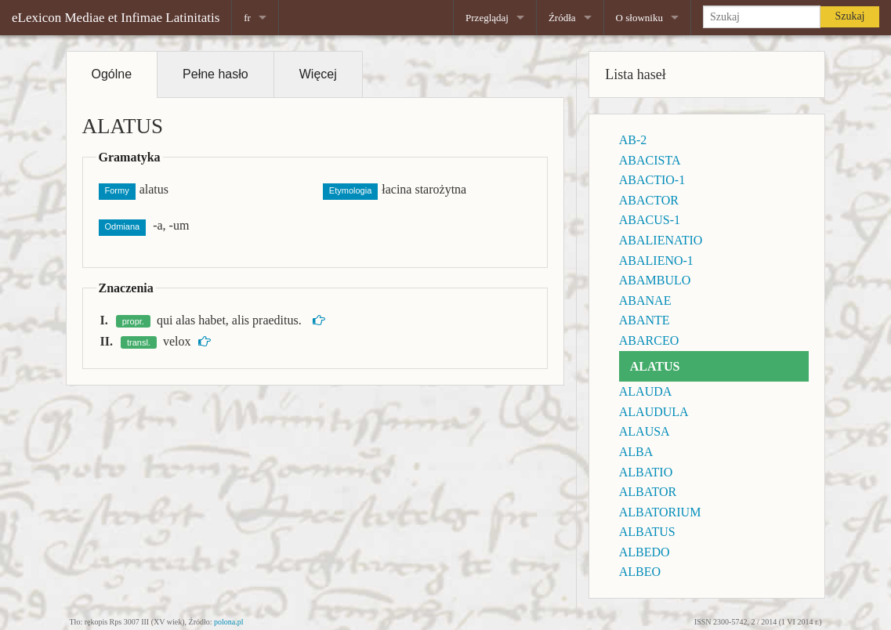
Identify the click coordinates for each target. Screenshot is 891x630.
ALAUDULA (654, 411)
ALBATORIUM (660, 512)
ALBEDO (644, 552)
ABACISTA (650, 160)
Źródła (562, 18)
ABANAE (645, 300)
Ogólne (112, 74)
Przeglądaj (487, 18)
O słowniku (639, 18)
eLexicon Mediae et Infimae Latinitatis (115, 17)
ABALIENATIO (661, 240)
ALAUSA (644, 431)
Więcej (318, 74)
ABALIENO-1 (656, 260)
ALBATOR (648, 491)
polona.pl (229, 621)
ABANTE (644, 320)
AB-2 (633, 140)
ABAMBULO (655, 280)
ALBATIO (645, 472)
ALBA (636, 451)
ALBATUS (647, 531)
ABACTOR (649, 200)
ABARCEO (649, 340)
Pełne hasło (215, 74)
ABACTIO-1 (652, 179)
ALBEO (640, 571)
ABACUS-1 (649, 219)
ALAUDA (645, 391)
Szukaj (849, 16)
